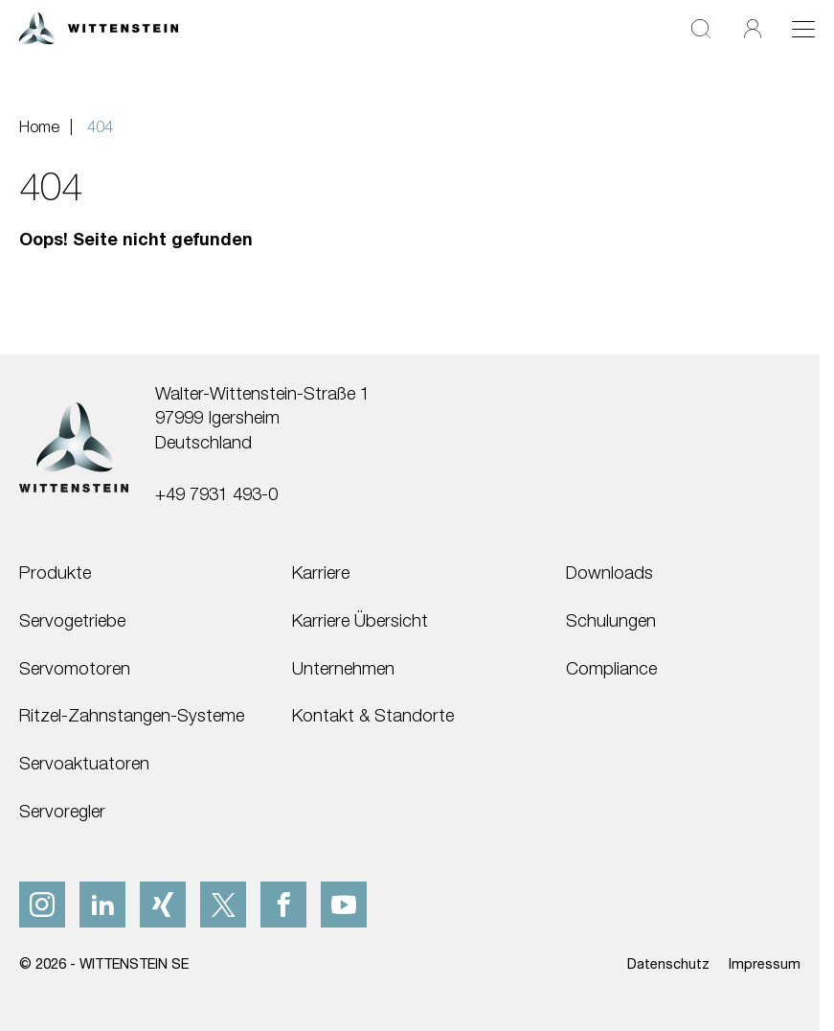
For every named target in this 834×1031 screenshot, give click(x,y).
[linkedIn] (102, 905)
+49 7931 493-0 (216, 493)
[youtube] (344, 905)
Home (39, 126)
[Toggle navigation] (803, 28)
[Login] (752, 28)
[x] (223, 905)
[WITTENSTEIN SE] (98, 26)
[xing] (163, 905)
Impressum (764, 963)
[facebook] (283, 905)
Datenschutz (668, 963)
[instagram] (42, 905)
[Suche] (700, 28)
